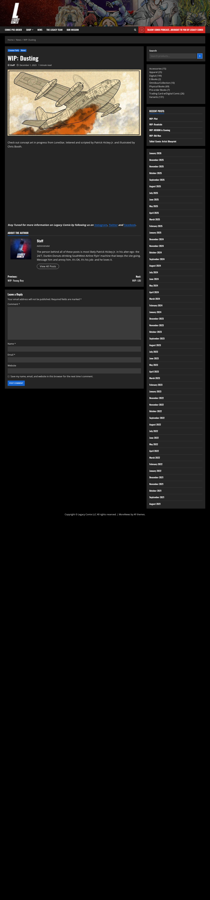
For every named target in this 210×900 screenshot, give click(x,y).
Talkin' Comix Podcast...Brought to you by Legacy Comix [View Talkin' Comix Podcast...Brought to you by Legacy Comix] (170, 29)
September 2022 (156, 417)
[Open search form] (135, 30)
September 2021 (156, 497)
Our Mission (73, 29)
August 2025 (155, 186)
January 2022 (155, 470)
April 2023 (154, 371)
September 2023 (156, 338)
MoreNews (124, 514)
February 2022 (155, 464)
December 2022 (156, 398)
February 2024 (155, 305)
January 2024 (155, 312)
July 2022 (153, 431)
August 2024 (155, 265)
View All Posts (48, 266)
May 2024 (153, 285)
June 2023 (154, 358)
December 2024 (156, 239)
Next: (107, 279)
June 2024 (154, 279)
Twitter (113, 225)
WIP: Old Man (155, 135)
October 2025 (155, 173)
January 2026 (155, 153)
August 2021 (155, 504)
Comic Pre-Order (13, 29)
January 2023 (155, 391)
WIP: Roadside (155, 124)
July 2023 (153, 351)
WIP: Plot (153, 118)
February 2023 (155, 384)
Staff (12, 65)
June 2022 (154, 437)
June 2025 (154, 199)
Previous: (41, 279)
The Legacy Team (54, 29)
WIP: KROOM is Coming (159, 130)
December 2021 (156, 477)
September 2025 (156, 179)
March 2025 (154, 219)
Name (12, 343)
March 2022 (154, 457)
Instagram (100, 225)
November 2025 (156, 166)
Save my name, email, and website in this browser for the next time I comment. (52, 376)
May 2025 (153, 206)
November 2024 (156, 246)
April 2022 (154, 451)
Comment (14, 304)
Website (12, 365)
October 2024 (155, 252)
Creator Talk (13, 50)
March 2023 (154, 378)
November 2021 (156, 484)
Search (153, 50)
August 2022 (155, 424)
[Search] (199, 56)
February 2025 (155, 226)
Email (11, 354)
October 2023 (155, 331)
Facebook (130, 225)
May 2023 (153, 365)
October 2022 (155, 411)
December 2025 (156, 160)
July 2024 (153, 272)
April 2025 (154, 212)
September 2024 (156, 259)
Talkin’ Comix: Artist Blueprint (162, 141)
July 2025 (153, 193)
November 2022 (156, 404)
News (39, 29)
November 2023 (156, 325)
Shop (28, 29)
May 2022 (153, 444)
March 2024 (154, 298)
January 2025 (155, 232)
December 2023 (156, 318)
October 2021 (155, 490)
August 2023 (155, 345)
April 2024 (154, 292)
